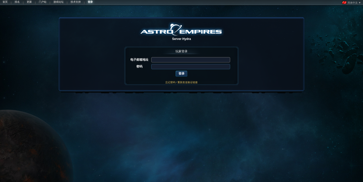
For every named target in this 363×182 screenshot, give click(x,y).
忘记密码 (170, 82)
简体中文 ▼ (351, 2)
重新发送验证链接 (187, 82)
